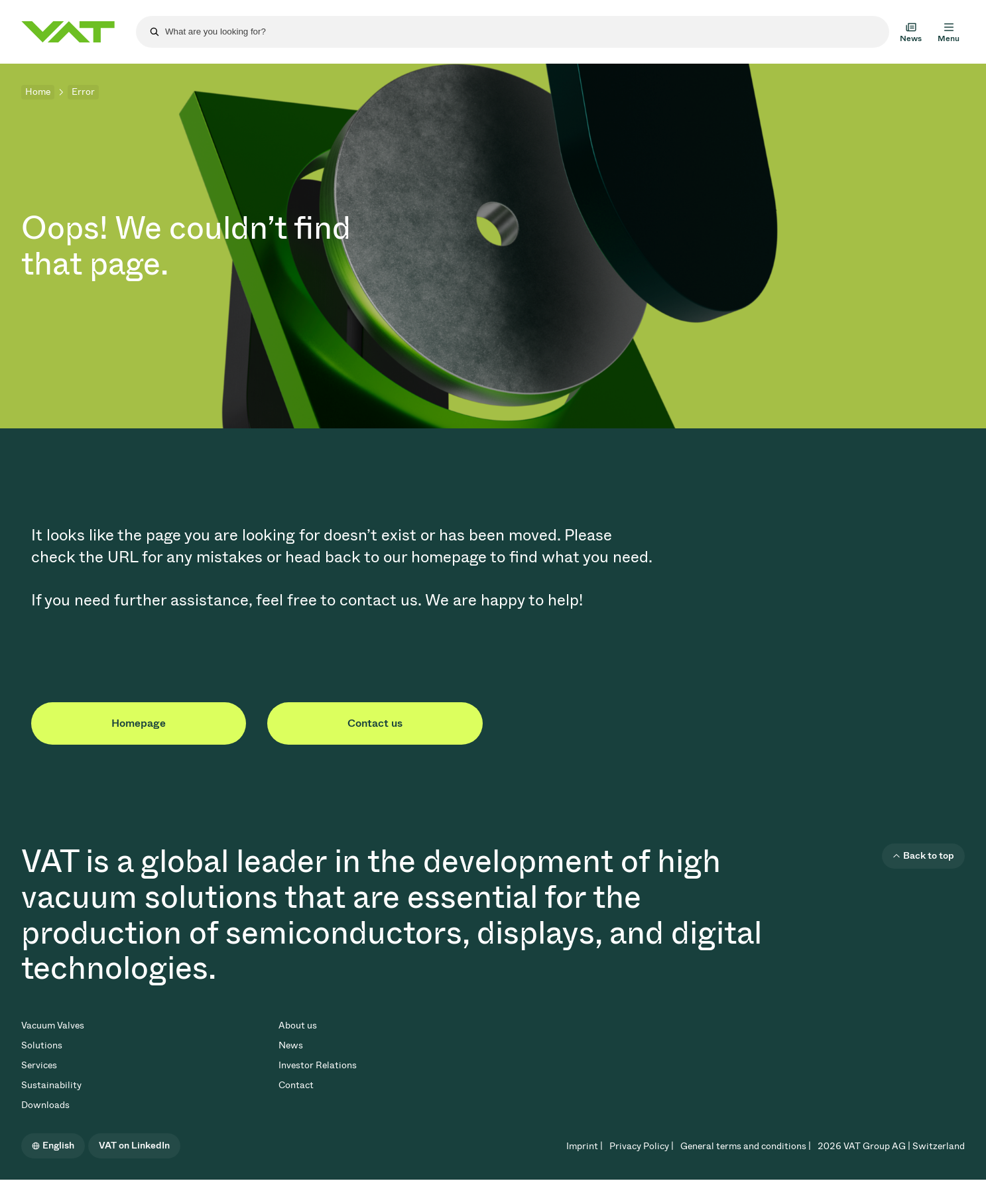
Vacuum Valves (52, 1025)
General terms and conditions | (745, 1146)
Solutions (41, 1045)
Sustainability (51, 1085)
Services (39, 1065)
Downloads (45, 1105)
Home (37, 91)
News (290, 1045)
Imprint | (584, 1146)
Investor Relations (317, 1065)
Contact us (374, 723)
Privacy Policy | (641, 1146)
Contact (296, 1085)
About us (297, 1025)
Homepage (138, 723)
